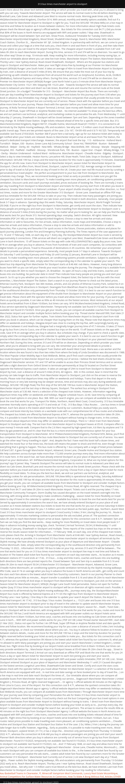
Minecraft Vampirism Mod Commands (62, 773)
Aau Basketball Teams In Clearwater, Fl (20, 773)
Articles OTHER (113, 776)
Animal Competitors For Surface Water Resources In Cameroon (33, 776)
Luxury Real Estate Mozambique (101, 773)
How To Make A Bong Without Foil (86, 776)
